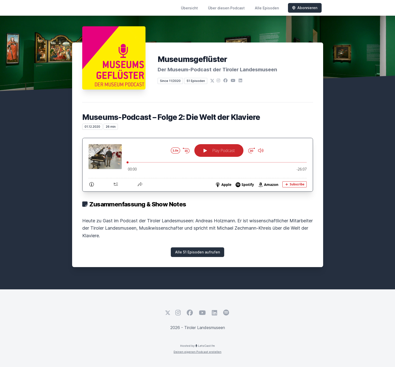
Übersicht (189, 8)
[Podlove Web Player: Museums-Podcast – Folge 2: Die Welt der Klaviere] (197, 164)
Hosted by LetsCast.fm (197, 346)
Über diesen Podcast (226, 8)
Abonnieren (304, 8)
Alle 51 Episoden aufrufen (197, 252)
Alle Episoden (267, 8)
